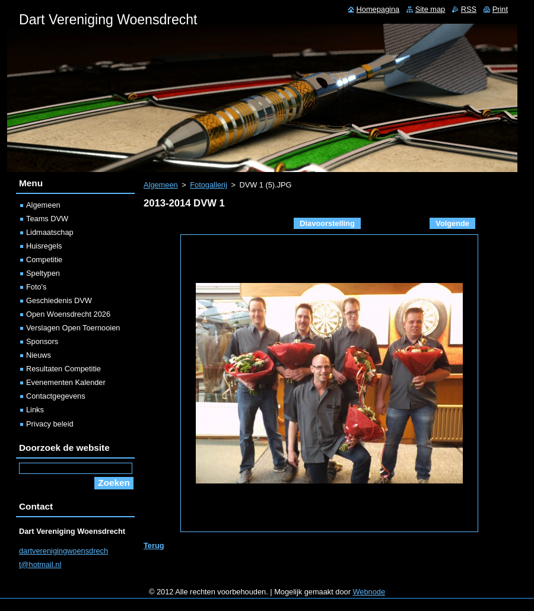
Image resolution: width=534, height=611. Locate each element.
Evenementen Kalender (66, 382)
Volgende (452, 223)
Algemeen (161, 184)
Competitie (44, 259)
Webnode (369, 591)
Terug (154, 545)
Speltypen (43, 273)
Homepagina (378, 9)
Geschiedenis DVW (59, 300)
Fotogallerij (208, 184)
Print (500, 9)
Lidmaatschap (50, 232)
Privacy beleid (50, 423)
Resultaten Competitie (63, 368)
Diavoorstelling (327, 223)
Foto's (36, 286)
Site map (430, 9)
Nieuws (38, 355)
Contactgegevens (55, 396)
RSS (468, 9)
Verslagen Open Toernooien (73, 327)
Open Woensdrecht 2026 (68, 314)
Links (35, 409)
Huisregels (44, 245)
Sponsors (42, 341)
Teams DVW (47, 218)
